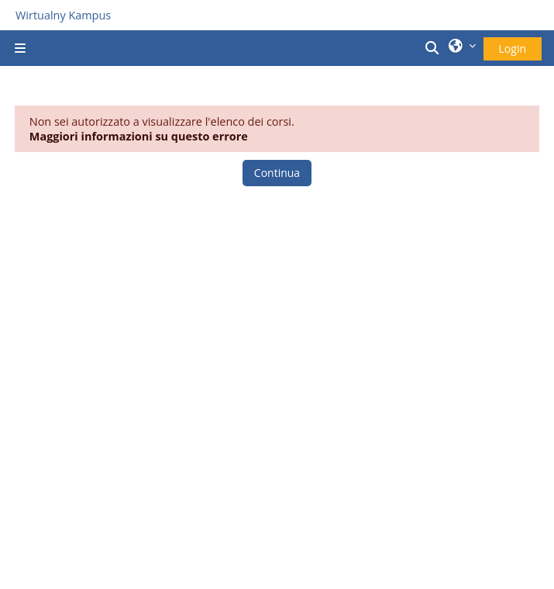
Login (512, 48)
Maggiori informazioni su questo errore (138, 136)
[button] (433, 48)
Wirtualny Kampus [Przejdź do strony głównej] (63, 15)
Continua (277, 172)
